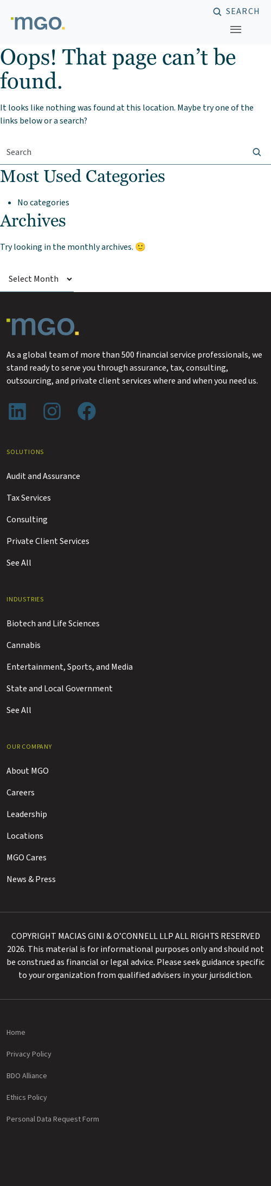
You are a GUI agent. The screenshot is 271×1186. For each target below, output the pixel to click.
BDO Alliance (27, 1076)
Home (16, 1032)
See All (19, 563)
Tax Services (29, 498)
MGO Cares (27, 858)
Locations (25, 836)
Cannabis (24, 645)
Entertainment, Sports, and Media (70, 667)
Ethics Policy (27, 1097)
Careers (21, 793)
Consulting (27, 520)
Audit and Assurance (43, 476)
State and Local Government (60, 689)
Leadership (27, 814)
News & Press (31, 879)
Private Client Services (48, 541)
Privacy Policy (29, 1054)
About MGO (28, 771)
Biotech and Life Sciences (53, 624)
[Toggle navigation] (235, 29)
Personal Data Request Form (53, 1119)
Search (243, 12)
